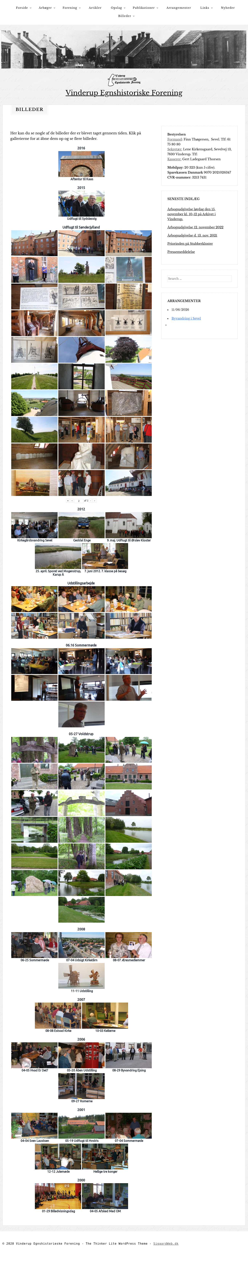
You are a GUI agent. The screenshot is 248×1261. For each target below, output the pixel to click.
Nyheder (228, 8)
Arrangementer (179, 8)
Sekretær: (174, 149)
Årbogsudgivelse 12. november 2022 (195, 227)
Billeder (124, 16)
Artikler (95, 8)
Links (204, 8)
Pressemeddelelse (181, 252)
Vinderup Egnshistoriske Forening (124, 93)
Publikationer (144, 8)
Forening (70, 8)
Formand (174, 139)
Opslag (116, 8)
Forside (22, 8)
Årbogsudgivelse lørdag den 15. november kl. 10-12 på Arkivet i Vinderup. (191, 214)
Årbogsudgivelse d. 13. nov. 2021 (192, 235)
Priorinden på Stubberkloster (190, 244)
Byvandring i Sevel (186, 318)
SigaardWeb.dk (166, 1243)
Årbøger (45, 8)
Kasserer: (174, 159)
